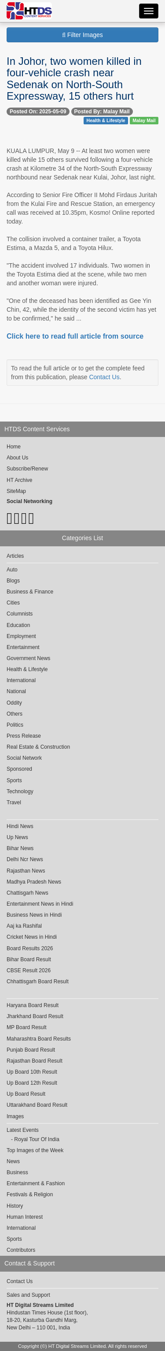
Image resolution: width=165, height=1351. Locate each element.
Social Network (24, 758)
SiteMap (16, 491)
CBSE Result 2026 (29, 970)
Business (17, 1172)
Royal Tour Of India (36, 1139)
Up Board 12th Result (32, 1083)
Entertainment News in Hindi (40, 904)
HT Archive (19, 480)
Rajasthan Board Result (34, 1061)
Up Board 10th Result (32, 1072)
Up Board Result (26, 1094)
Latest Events (23, 1130)
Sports (14, 780)
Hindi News (20, 826)
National (16, 691)
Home (14, 447)
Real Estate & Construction (38, 747)
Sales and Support (28, 1295)
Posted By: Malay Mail (102, 111)
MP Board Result (27, 1027)
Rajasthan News (26, 871)
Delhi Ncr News (25, 859)
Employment (21, 636)
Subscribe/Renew (27, 469)
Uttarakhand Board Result (37, 1105)
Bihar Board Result (29, 959)
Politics (15, 725)
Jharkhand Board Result (35, 1016)
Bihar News (20, 848)
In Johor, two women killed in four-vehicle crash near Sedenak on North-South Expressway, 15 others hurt (74, 78)
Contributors (21, 1250)
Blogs (13, 581)
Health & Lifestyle (106, 120)
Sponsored (19, 769)
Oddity (14, 703)
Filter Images (82, 34)
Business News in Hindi (34, 915)
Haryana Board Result (33, 1005)
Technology (20, 791)
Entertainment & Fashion (36, 1183)
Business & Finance (30, 592)
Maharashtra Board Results (39, 1039)
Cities (13, 603)
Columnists (20, 614)
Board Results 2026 (30, 948)
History (15, 1206)
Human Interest (25, 1217)
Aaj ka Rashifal (24, 926)
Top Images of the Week (35, 1150)
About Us (17, 458)
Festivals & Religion (30, 1194)
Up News (17, 837)
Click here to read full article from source (75, 336)
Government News (28, 658)
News (13, 1161)
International (21, 680)
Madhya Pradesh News (34, 882)
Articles (15, 556)
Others (14, 714)
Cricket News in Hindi (32, 937)
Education (18, 625)
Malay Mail (144, 120)
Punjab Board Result (31, 1050)
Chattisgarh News (27, 893)
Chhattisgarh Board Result (38, 981)
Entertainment (23, 647)
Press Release (24, 736)
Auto (12, 570)
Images (15, 1116)
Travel (14, 802)
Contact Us (104, 377)
